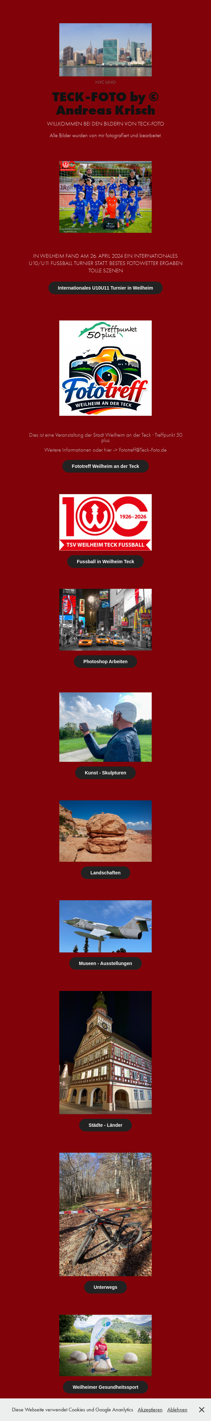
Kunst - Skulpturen (105, 772)
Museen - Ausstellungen (105, 963)
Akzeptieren (150, 1409)
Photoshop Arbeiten (105, 661)
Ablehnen (177, 1409)
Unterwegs (106, 1287)
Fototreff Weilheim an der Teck (105, 466)
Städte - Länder (106, 1125)
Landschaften (105, 872)
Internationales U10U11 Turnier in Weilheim (105, 288)
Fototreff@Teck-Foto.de (143, 450)
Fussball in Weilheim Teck (105, 561)
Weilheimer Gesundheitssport (105, 1387)
